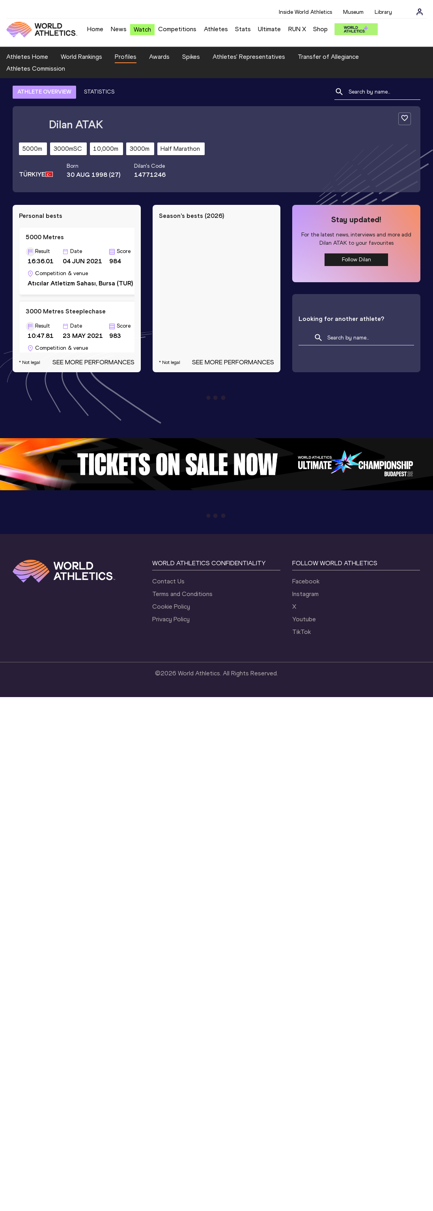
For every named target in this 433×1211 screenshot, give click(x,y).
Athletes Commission (35, 68)
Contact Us (168, 581)
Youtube (304, 619)
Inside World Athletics (305, 12)
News (119, 29)
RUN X (297, 29)
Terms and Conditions (182, 594)
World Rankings (81, 56)
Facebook (305, 581)
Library (383, 12)
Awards (159, 56)
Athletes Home (27, 56)
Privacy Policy (171, 619)
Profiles (125, 56)
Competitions (177, 29)
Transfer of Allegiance (328, 56)
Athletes (216, 29)
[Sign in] (419, 11)
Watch (142, 29)
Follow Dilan (356, 259)
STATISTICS (99, 91)
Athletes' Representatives (249, 56)
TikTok (301, 631)
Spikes (191, 56)
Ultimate (269, 29)
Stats (243, 29)
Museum (353, 12)
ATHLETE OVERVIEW (44, 91)
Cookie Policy (171, 606)
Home (95, 29)
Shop (320, 29)
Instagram (305, 594)
